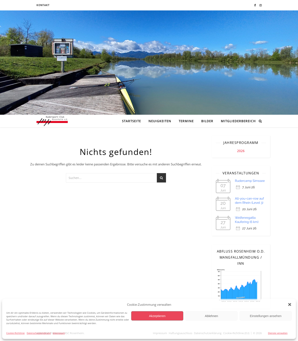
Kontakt (43, 5)
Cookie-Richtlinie (15, 333)
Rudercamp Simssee (250, 181)
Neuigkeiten (159, 121)
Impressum (59, 333)
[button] (290, 304)
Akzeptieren (157, 316)
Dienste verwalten (278, 333)
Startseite (131, 121)
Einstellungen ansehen (266, 316)
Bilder (207, 121)
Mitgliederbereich (238, 121)
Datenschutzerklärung (39, 333)
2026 (241, 151)
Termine (186, 121)
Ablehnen (211, 316)
